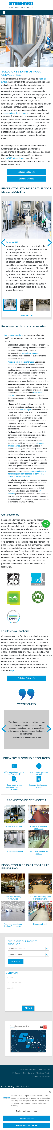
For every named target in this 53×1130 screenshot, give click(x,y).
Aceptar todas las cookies (26, 1125)
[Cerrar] (50, 1092)
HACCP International (14, 158)
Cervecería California (14, 851)
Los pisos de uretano (13, 335)
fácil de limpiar (25, 410)
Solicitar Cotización (26, 172)
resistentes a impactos (30, 353)
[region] (26, 1109)
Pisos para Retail (40, 924)
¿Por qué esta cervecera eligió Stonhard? (14, 773)
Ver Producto (15, 961)
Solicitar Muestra (26, 179)
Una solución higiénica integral (39, 773)
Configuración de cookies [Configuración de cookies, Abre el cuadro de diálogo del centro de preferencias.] (26, 1111)
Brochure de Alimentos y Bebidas (39, 786)
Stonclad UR (12, 242)
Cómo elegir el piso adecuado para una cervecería (14, 787)
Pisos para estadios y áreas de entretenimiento (40, 898)
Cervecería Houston (14, 826)
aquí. (12, 671)
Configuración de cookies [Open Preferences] (41, 1076)
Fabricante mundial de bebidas (39, 852)
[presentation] (25, 998)
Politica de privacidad (28, 1070)
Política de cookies (19, 1073)
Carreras (31, 1073)
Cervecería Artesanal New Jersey (38, 827)
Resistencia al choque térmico (21, 362)
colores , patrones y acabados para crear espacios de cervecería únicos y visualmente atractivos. (27, 474)
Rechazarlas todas (26, 1118)
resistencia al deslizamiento (15, 113)
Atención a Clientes (43, 1073)
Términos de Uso (44, 1070)
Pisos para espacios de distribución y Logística (13, 925)
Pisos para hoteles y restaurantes (13, 898)
